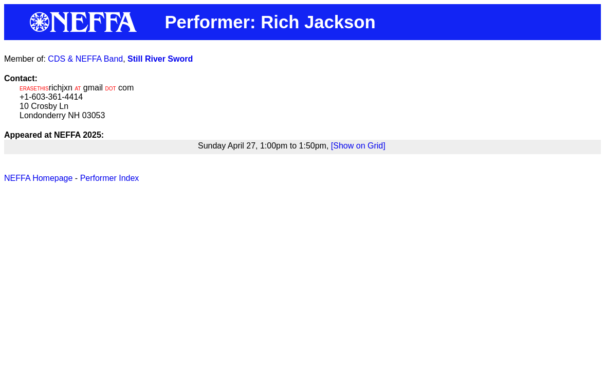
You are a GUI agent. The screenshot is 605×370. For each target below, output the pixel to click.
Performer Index (109, 178)
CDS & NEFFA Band (85, 58)
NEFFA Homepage (38, 178)
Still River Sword (160, 58)
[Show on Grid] (358, 145)
